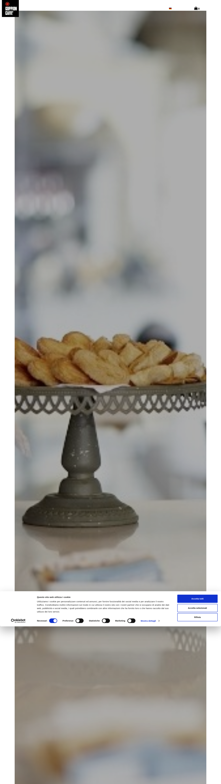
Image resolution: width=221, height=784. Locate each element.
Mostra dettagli (148, 778)
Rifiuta (197, 775)
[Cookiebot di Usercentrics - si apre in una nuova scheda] (18, 778)
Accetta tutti (197, 756)
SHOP (161, 8)
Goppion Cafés (146, 8)
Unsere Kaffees (101, 8)
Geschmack (82, 8)
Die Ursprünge (63, 8)
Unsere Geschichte (124, 8)
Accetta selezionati (197, 765)
